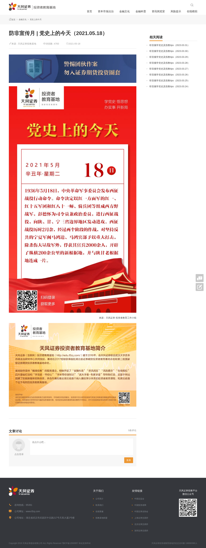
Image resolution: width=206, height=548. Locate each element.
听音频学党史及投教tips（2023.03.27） (169, 68)
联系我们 (99, 505)
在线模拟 (192, 11)
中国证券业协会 (141, 511)
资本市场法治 (106, 11)
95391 (29, 505)
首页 (89, 11)
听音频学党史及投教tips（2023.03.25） (169, 80)
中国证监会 (139, 499)
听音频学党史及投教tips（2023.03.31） (169, 45)
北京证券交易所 (141, 524)
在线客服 (99, 511)
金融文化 (124, 11)
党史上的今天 (36, 19)
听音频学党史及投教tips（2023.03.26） (169, 74)
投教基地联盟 (101, 518)
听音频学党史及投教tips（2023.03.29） (169, 57)
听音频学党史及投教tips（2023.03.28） (169, 63)
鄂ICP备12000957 (70, 543)
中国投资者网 (140, 505)
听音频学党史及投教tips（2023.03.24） (169, 86)
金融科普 (141, 11)
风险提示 (176, 11)
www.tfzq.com (33, 511)
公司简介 (99, 499)
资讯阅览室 (158, 11)
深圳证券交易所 (141, 531)
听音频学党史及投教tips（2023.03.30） (169, 51)
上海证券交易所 (141, 518)
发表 (128, 460)
